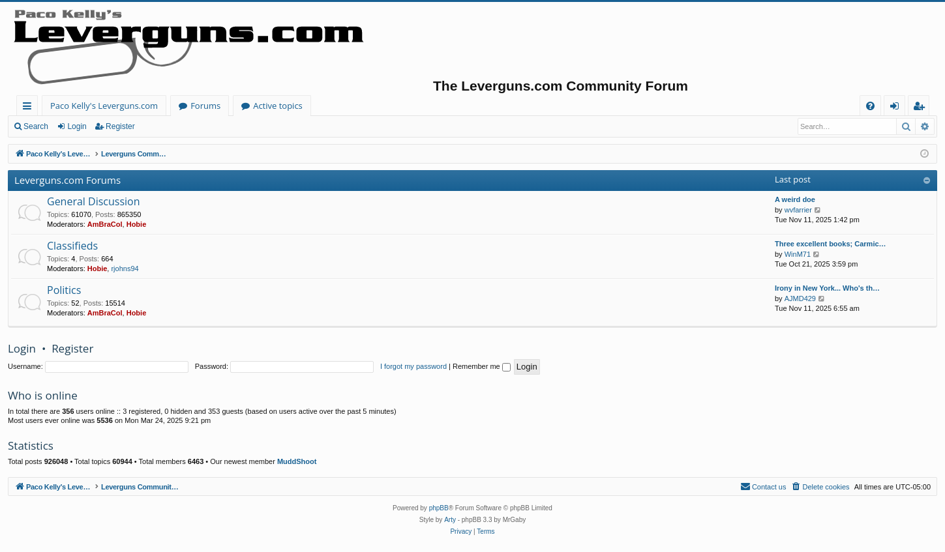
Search (35, 126)
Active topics (278, 105)
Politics (64, 290)
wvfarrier (798, 210)
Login (76, 126)
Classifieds (72, 246)
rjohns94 (124, 268)
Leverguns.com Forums (67, 179)
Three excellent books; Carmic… (830, 244)
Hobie (137, 224)
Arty (450, 519)
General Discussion (93, 201)
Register (120, 126)
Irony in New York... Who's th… (827, 288)
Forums (205, 105)
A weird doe (795, 199)
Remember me (482, 366)
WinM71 (798, 254)
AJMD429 (800, 298)
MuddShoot (296, 461)
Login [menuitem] (897, 108)
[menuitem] (870, 106)
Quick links (29, 108)
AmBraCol (105, 224)
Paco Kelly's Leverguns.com (104, 105)
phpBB (439, 508)
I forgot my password (413, 366)
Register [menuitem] (921, 108)
